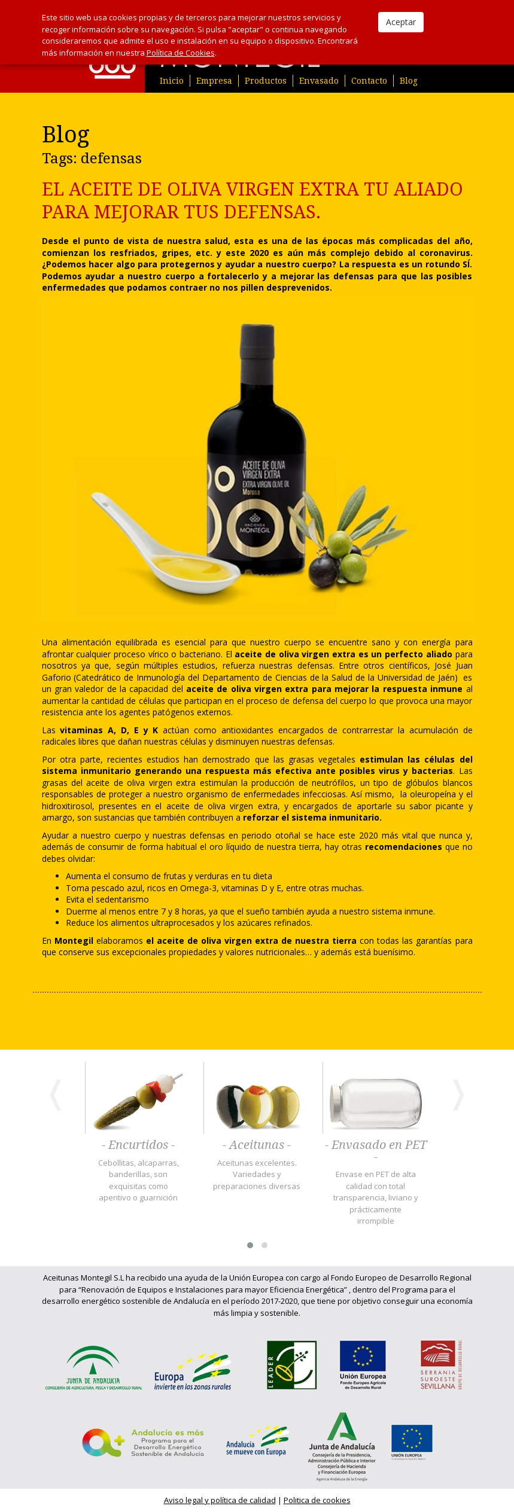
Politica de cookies (317, 1500)
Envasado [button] (319, 81)
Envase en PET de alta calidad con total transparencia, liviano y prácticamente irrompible (375, 1197)
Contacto (369, 81)
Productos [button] (266, 81)
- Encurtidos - (138, 1145)
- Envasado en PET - (376, 1151)
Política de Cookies (181, 52)
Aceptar (401, 22)
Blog (409, 81)
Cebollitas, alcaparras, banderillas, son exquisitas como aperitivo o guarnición (138, 1180)
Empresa (214, 81)
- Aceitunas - (257, 1145)
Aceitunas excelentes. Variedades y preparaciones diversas (256, 1174)
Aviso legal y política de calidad (220, 1500)
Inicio (172, 81)
